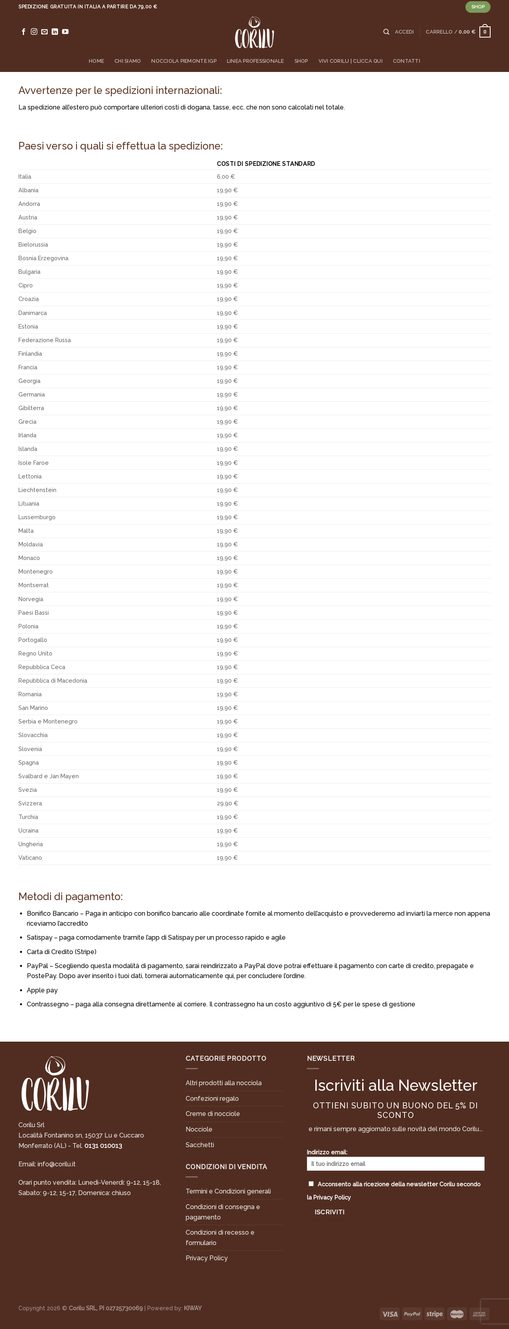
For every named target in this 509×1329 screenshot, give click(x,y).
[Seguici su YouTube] (65, 32)
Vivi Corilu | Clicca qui (351, 61)
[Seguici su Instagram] (34, 32)
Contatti (406, 61)
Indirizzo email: (396, 1160)
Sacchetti (200, 1145)
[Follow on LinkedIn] (55, 32)
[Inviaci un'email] (44, 32)
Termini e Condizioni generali (228, 1191)
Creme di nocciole (213, 1114)
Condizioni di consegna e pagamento (223, 1212)
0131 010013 (103, 1146)
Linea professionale (255, 61)
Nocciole (199, 1129)
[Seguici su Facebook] (23, 32)
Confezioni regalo (212, 1098)
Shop (301, 61)
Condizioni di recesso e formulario (220, 1238)
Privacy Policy (207, 1258)
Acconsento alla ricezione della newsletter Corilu (394, 1191)
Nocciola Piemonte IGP (183, 61)
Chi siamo (127, 61)
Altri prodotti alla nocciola (224, 1083)
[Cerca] (386, 32)
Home (96, 61)
